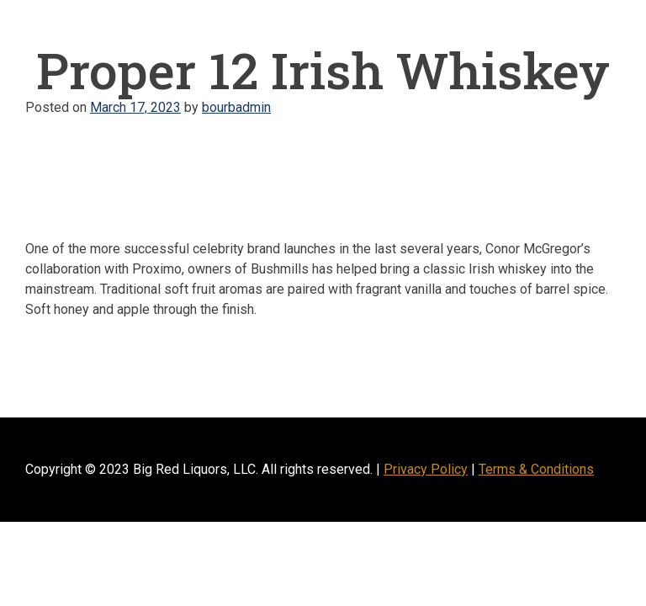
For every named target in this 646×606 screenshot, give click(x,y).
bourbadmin (236, 107)
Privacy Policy (426, 469)
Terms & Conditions (536, 469)
